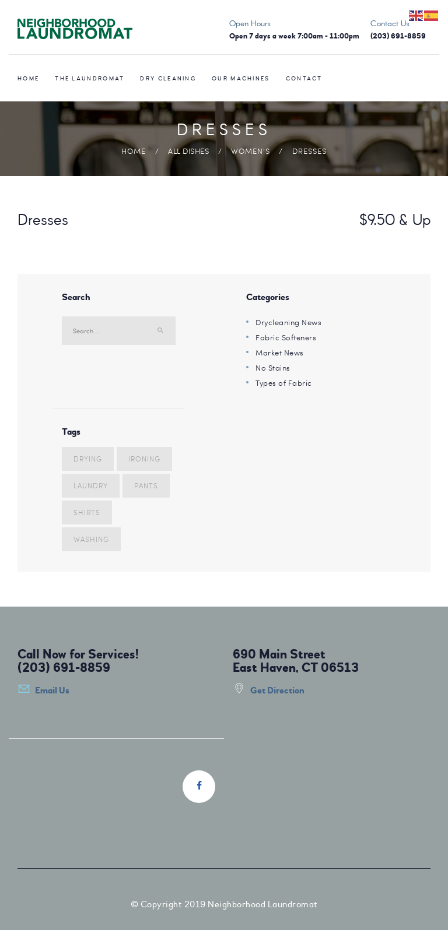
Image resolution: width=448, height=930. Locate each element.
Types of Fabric (284, 383)
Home (133, 151)
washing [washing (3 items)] (91, 539)
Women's (250, 151)
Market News (280, 352)
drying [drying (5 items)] (88, 458)
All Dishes (188, 151)
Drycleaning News (288, 322)
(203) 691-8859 (64, 668)
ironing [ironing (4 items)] (144, 458)
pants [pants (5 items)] (146, 485)
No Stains (273, 367)
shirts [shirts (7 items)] (87, 512)
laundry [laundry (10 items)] (91, 485)
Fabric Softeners (286, 337)
